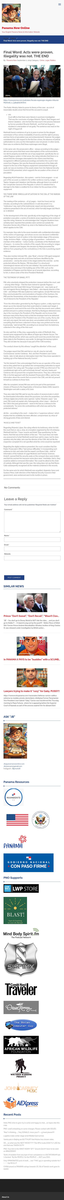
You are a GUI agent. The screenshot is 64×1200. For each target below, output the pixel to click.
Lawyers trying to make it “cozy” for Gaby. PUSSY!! (32, 691)
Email (6, 545)
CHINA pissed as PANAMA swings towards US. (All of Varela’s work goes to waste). (32, 1168)
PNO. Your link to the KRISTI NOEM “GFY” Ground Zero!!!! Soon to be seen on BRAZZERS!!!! (31, 1150)
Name (7, 536)
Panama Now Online (16, 28)
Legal (47, 60)
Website (7, 554)
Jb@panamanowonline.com (14, 764)
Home (6, 38)
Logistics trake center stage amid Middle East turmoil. (24, 1136)
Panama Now (11, 60)
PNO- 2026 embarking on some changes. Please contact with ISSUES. (30, 1129)
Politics (13, 38)
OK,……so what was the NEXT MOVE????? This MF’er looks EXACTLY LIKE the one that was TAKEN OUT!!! (32, 1144)
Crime (42, 60)
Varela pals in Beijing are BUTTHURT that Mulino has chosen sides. (29, 1139)
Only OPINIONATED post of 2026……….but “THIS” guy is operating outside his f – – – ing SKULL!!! (32, 1162)
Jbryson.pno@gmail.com (13, 766)
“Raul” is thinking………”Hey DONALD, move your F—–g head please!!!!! (29, 1132)
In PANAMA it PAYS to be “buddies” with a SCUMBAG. (32, 659)
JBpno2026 (16, 769)
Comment (8, 510)
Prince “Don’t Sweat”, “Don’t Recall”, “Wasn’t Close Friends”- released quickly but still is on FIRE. (32, 616)
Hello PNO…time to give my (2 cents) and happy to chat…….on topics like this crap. (32, 1124)
